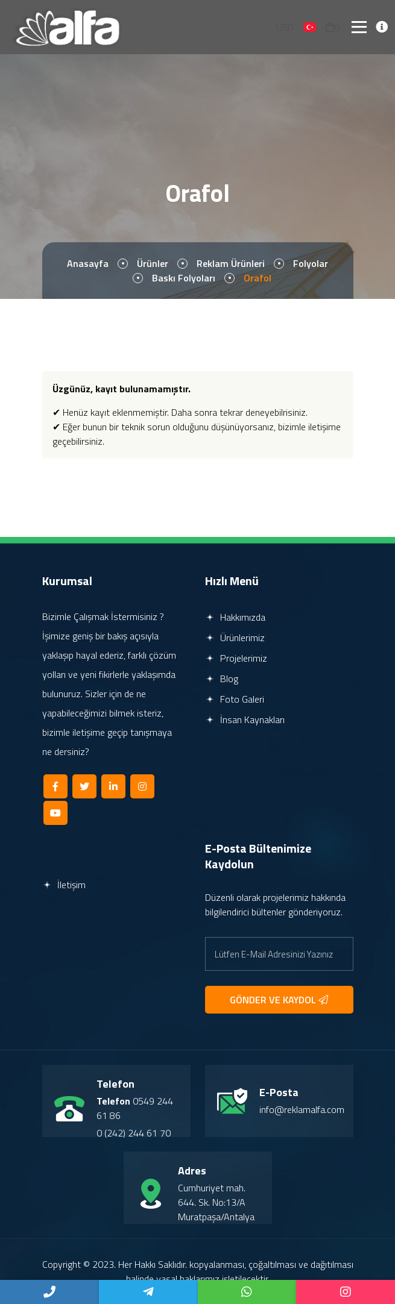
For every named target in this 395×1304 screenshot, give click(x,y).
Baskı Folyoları (183, 278)
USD (285, 27)
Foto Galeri (234, 699)
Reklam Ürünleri (231, 263)
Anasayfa (88, 263)
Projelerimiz (236, 658)
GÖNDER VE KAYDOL (279, 999)
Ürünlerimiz (235, 637)
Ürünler (152, 263)
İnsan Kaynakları (245, 719)
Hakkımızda (235, 617)
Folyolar (310, 263)
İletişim (64, 884)
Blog (221, 678)
